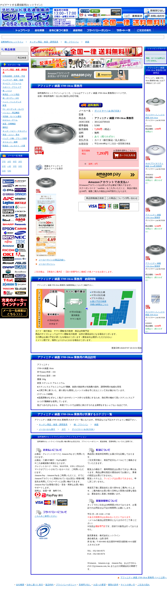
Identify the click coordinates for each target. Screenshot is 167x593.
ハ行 (9, 166)
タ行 (64, 429)
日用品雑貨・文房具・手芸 (14, 76)
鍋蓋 (87, 42)
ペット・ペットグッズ (12, 102)
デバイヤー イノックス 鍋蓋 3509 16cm (155, 105)
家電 (4, 105)
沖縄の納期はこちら (99, 304)
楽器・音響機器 (9, 124)
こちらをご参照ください (46, 516)
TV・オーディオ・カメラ (13, 109)
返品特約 (49, 584)
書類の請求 (113, 584)
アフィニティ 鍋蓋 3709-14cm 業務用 (155, 205)
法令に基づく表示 (35, 584)
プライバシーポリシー (66, 584)
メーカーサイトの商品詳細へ (52, 260)
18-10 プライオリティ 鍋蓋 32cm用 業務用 (155, 153)
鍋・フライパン (72, 42)
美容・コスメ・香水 (11, 135)
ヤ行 (20, 166)
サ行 (15, 161)
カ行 (9, 161)
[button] (108, 178)
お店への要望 (99, 584)
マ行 (15, 166)
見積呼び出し (85, 584)
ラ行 (4, 171)
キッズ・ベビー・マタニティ (15, 131)
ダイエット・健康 (10, 142)
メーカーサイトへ (47, 264)
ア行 (4, 161)
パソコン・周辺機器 (11, 113)
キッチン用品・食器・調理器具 (44, 42)
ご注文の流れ (143, 584)
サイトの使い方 (128, 584)
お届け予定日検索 (98, 301)
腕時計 (5, 127)
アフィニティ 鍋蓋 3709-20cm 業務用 (155, 253)
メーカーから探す (47, 429)
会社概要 (20, 584)
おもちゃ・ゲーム (10, 120)
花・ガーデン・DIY (11, 98)
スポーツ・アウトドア (12, 87)
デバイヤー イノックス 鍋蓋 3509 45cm (155, 302)
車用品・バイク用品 (11, 94)
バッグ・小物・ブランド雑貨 (15, 138)
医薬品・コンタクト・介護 (14, 146)
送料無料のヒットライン (12, 42)
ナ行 (4, 166)
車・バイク (7, 91)
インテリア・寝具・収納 (13, 80)
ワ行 (9, 171)
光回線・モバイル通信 (12, 116)
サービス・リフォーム (12, 83)
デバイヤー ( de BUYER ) (107, 111)
